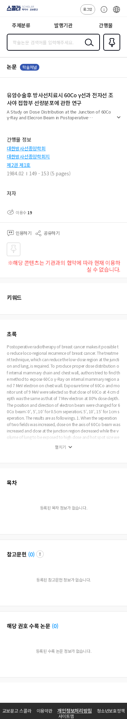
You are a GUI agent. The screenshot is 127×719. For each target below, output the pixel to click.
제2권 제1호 (18, 165)
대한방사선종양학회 (26, 148)
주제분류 (21, 25)
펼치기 (119, 120)
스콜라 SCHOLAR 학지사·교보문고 (20, 10)
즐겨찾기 (110, 50)
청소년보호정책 (111, 711)
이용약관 (44, 711)
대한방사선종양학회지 (28, 156)
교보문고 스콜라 (16, 711)
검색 (87, 47)
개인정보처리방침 (74, 710)
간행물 (106, 25)
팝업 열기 (40, 554)
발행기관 (63, 25)
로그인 (87, 8)
